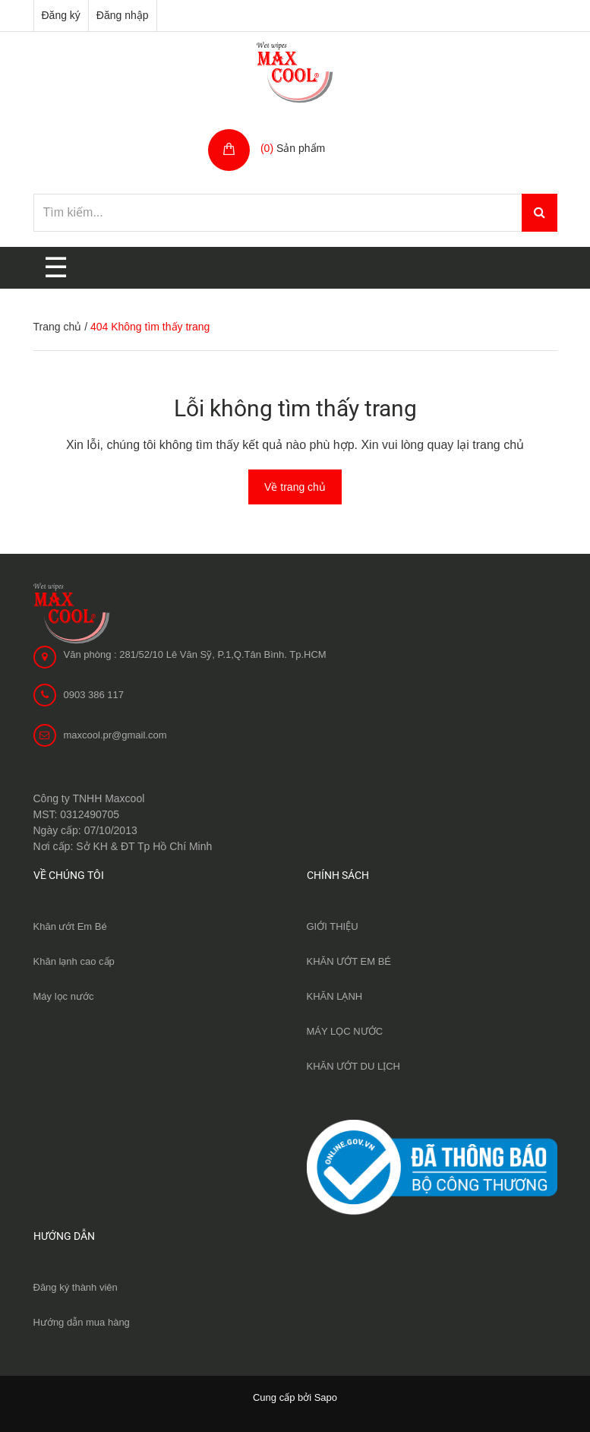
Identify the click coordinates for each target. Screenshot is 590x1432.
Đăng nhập (122, 15)
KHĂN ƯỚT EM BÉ (349, 961)
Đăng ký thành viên (75, 1287)
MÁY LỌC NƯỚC (345, 1031)
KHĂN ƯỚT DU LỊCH (353, 1066)
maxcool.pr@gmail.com (115, 735)
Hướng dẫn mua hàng (81, 1322)
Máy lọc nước (63, 996)
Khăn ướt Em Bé (70, 926)
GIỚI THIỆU (332, 926)
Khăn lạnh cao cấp (74, 961)
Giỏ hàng (284, 132)
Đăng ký (61, 15)
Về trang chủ (295, 487)
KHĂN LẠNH (335, 996)
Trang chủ (57, 327)
